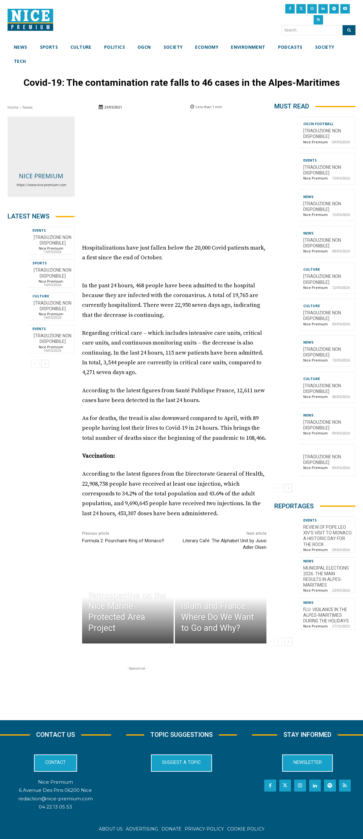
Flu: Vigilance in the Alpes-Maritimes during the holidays (326, 615)
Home (13, 107)
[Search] (349, 30)
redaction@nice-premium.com (55, 799)
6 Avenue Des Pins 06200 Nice (55, 790)
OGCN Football (318, 123)
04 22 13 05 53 (55, 807)
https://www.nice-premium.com (41, 185)
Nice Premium (41, 176)
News (27, 107)
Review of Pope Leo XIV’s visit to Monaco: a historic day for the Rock (328, 536)
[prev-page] (35, 364)
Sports (39, 263)
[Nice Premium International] (30, 20)
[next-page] (45, 364)
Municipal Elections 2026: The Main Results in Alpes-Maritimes (326, 577)
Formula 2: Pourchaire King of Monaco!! (123, 541)
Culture (40, 296)
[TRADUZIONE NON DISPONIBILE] (52, 240)
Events (39, 230)
